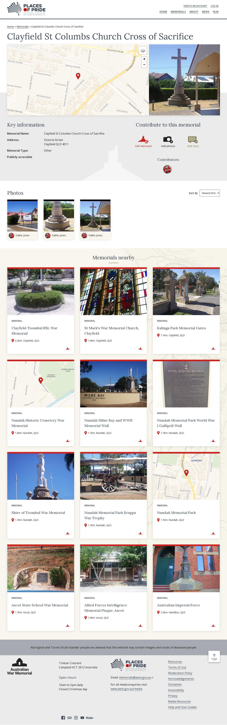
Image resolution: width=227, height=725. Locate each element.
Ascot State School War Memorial (40, 605)
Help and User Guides (182, 707)
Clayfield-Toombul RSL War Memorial (34, 331)
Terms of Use (177, 667)
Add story (193, 146)
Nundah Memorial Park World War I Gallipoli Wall (186, 423)
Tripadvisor (69, 718)
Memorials (178, 11)
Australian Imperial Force (178, 605)
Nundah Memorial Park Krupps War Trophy (110, 515)
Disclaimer (175, 684)
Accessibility (176, 690)
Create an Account (195, 5)
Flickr (90, 718)
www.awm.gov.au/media (126, 689)
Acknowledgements (181, 679)
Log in (214, 5)
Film (215, 11)
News (205, 11)
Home (163, 11)
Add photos (168, 146)
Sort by (193, 193)
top (214, 659)
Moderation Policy (180, 673)
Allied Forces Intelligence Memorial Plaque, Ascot (105, 608)
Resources (175, 662)
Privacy (173, 696)
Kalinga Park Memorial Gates (181, 328)
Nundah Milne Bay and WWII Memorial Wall (108, 423)
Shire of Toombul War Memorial (38, 512)
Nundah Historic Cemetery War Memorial (38, 423)
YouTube (82, 718)
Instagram (76, 718)
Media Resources (179, 701)
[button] (78, 76)
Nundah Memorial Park (176, 512)
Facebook (63, 718)
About (193, 11)
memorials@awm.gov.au (136, 677)
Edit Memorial (143, 146)
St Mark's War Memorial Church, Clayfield (111, 331)
